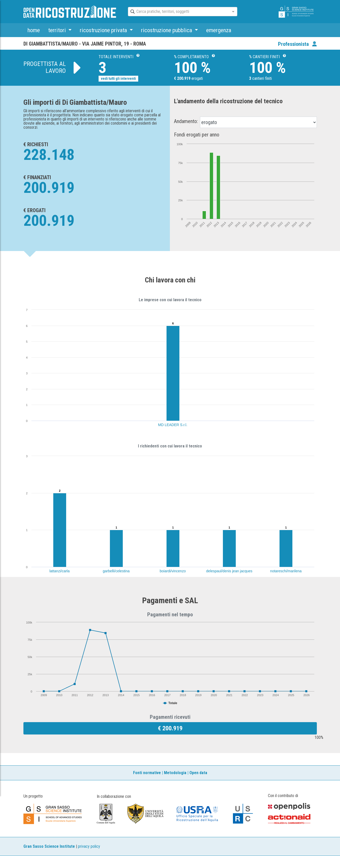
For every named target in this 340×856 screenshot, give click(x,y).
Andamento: (186, 121)
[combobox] (178, 11)
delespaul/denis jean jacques (229, 571)
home (34, 30)
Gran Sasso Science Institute (49, 846)
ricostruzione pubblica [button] (167, 30)
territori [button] (57, 30)
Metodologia (175, 772)
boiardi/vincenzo (173, 571)
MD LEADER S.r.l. (172, 425)
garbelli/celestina (116, 571)
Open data (198, 772)
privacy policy (89, 846)
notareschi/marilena (286, 571)
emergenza (218, 30)
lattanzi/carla (59, 571)
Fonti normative (147, 772)
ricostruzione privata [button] (104, 30)
